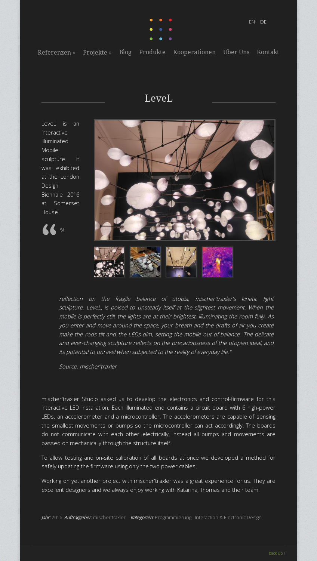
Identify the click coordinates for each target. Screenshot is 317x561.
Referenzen (57, 52)
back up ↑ (277, 553)
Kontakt (268, 52)
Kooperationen (194, 52)
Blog (125, 52)
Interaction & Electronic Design (228, 517)
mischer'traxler (109, 517)
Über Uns (236, 52)
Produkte (152, 52)
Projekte (97, 52)
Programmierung (173, 517)
